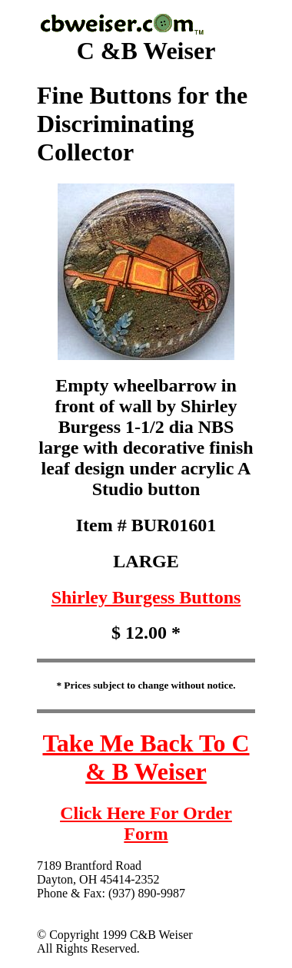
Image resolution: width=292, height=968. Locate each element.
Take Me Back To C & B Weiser (145, 757)
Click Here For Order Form (146, 823)
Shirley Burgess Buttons (146, 597)
